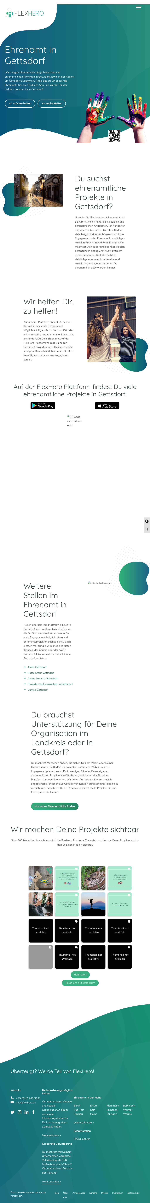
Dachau (78, 1114)
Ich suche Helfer (51, 103)
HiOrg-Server (82, 1139)
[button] (41, 878)
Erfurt (93, 1105)
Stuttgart (112, 1114)
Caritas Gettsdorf (38, 690)
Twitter (13, 1112)
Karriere (93, 1192)
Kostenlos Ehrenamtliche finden (55, 806)
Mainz (93, 1114)
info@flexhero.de (26, 1102)
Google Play (42, 405)
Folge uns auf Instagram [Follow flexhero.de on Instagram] (80, 982)
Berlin (77, 1105)
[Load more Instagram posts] (80, 974)
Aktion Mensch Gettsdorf (42, 678)
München (112, 1110)
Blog (56, 1192)
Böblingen (129, 1105)
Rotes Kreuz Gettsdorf (41, 673)
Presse (104, 1192)
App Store (107, 405)
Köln (92, 1110)
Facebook (33, 1112)
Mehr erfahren (50, 1135)
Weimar (127, 1110)
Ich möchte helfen (20, 103)
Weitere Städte (83, 1122)
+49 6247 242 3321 (28, 1098)
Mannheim (113, 1105)
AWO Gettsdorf (37, 667)
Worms (127, 1114)
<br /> (75, 502)
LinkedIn (26, 1112)
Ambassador (79, 1192)
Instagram (20, 1112)
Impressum (117, 1192)
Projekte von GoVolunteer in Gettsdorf (50, 684)
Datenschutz (133, 1192)
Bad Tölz (79, 1110)
